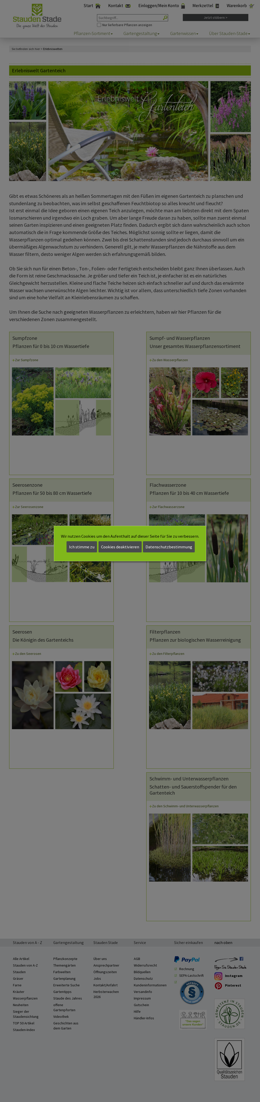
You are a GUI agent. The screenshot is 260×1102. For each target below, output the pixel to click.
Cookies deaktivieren (120, 547)
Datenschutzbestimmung (168, 547)
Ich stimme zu (81, 547)
